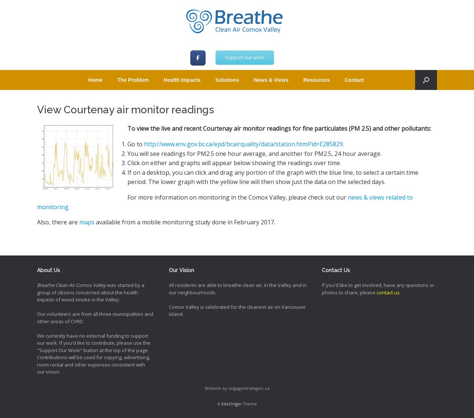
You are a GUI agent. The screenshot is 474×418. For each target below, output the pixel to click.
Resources (316, 80)
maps (86, 222)
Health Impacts (182, 80)
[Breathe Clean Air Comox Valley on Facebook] (198, 58)
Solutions (227, 80)
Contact (354, 80)
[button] (426, 80)
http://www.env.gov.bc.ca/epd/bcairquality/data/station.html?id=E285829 (243, 144)
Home (95, 80)
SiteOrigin (231, 404)
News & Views (271, 80)
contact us (388, 292)
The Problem (133, 80)
